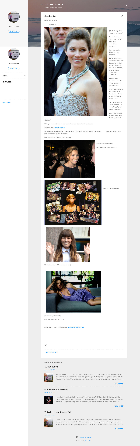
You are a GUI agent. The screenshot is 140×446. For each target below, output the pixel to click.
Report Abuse (6, 102)
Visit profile (14, 31)
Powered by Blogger (84, 437)
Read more (119, 383)
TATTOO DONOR (54, 4)
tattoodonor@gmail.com (75, 327)
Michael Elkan (88, 441)
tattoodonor (14, 26)
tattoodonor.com (59, 128)
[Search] (126, 5)
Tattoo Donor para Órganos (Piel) (57, 412)
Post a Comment (51, 352)
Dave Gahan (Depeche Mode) (56, 389)
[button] (122, 16)
